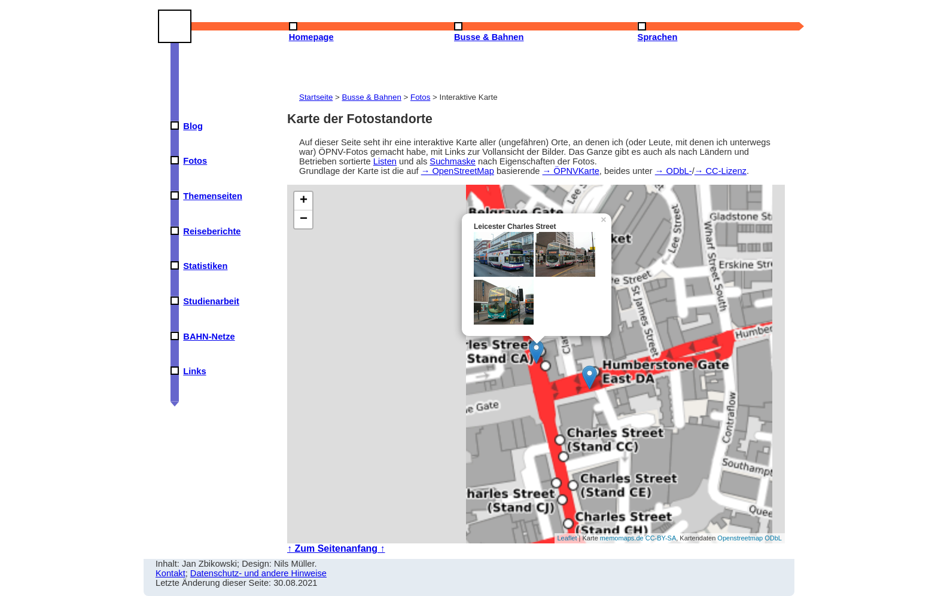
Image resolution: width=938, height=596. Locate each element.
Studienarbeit (211, 301)
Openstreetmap (740, 538)
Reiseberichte (211, 231)
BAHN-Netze (208, 336)
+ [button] (303, 201)
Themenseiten (212, 196)
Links (194, 371)
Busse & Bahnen (371, 97)
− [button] (303, 219)
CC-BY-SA (661, 538)
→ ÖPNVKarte (571, 171)
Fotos (195, 161)
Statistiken (205, 266)
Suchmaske (453, 161)
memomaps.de (622, 538)
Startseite (316, 97)
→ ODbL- (673, 171)
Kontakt (170, 573)
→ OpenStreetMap (457, 171)
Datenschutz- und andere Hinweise (258, 573)
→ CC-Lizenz (721, 171)
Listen (385, 161)
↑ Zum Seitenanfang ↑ (336, 548)
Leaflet (567, 538)
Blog (193, 126)
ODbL (773, 538)
